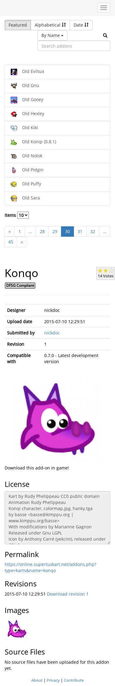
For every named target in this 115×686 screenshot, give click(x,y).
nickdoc (52, 333)
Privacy (53, 680)
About (37, 680)
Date (81, 25)
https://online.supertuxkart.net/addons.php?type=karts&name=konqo (50, 567)
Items (17, 215)
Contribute (74, 680)
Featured (18, 25)
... (30, 231)
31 (80, 231)
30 (67, 231)
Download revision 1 (68, 594)
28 (42, 231)
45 (10, 242)
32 (92, 231)
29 (54, 231)
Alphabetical (50, 25)
